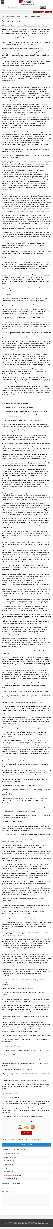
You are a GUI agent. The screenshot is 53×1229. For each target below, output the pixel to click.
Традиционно (42, 26)
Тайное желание (9, 1164)
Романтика (20, 26)
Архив (42, 12)
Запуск (26, 1133)
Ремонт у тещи (9, 1171)
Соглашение (40, 1224)
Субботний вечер (10, 1157)
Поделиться (36, 1139)
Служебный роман (31, 26)
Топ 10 (36, 12)
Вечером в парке (10, 1161)
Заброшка (7, 1168)
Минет (13, 26)
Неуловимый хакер (10, 1179)
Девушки (48, 12)
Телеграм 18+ (26, 1144)
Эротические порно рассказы (11, 16)
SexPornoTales (16, 1224)
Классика (25, 16)
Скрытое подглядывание (12, 1175)
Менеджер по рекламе (11, 1153)
